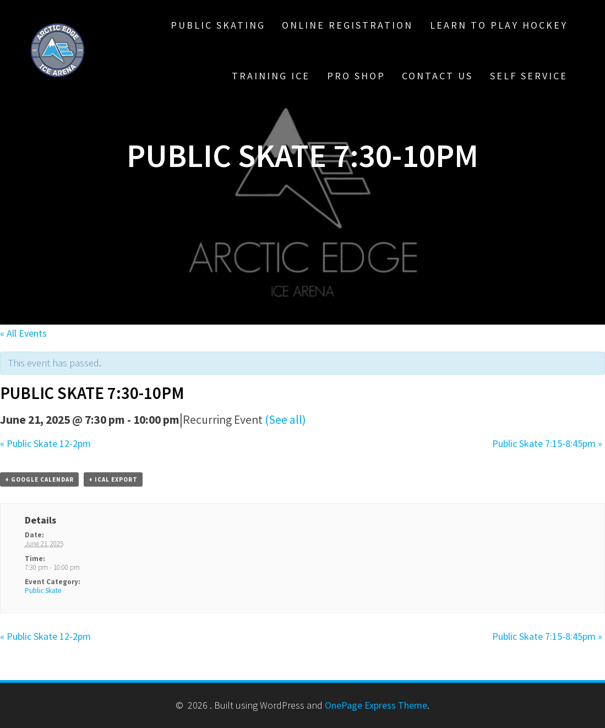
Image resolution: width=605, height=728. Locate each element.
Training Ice (271, 75)
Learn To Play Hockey (499, 25)
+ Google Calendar (39, 479)
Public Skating (218, 25)
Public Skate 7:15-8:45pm (547, 443)
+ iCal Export (113, 479)
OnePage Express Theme (376, 705)
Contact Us (437, 75)
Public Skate (43, 590)
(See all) (285, 419)
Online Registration (347, 25)
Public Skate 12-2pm (45, 443)
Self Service (529, 75)
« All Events (23, 333)
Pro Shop (356, 75)
